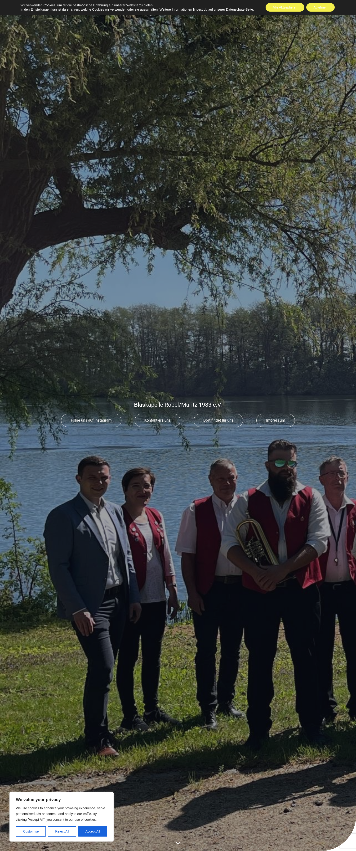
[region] (61, 817)
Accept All (92, 831)
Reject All (62, 831)
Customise (31, 831)
